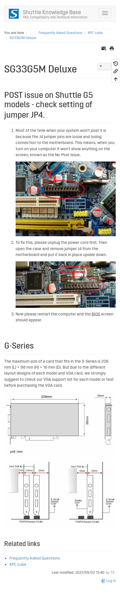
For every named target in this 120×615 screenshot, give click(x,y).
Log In (108, 581)
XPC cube (95, 33)
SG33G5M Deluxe (23, 38)
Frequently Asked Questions (60, 33)
